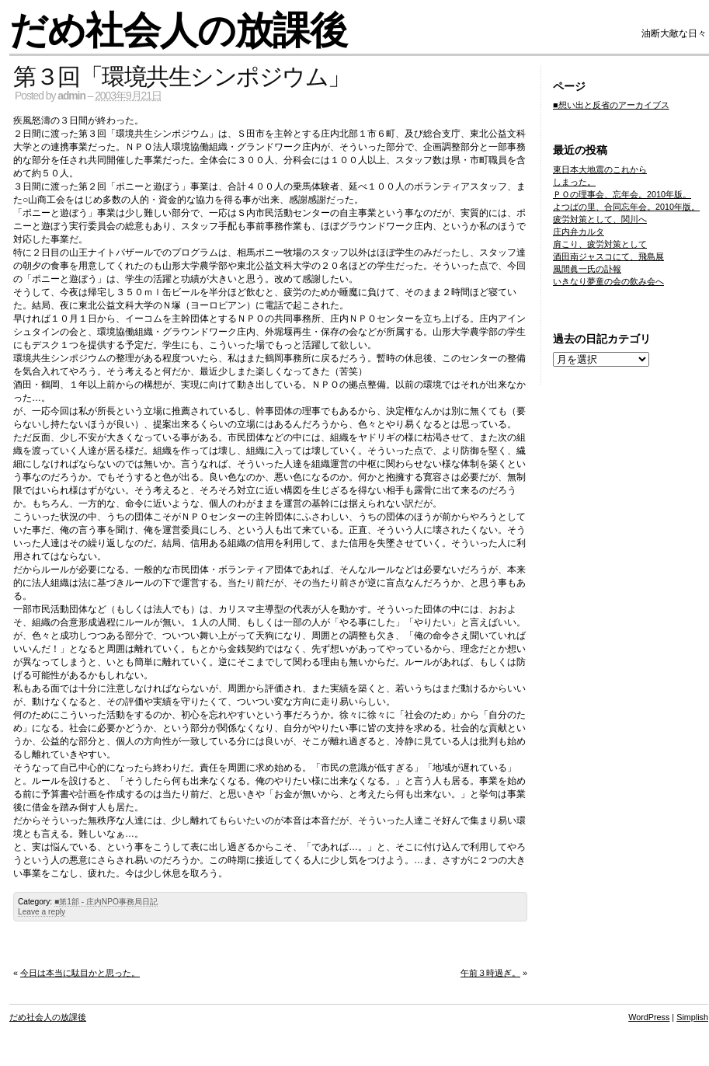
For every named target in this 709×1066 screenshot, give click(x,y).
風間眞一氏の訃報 (587, 268)
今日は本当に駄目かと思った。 (80, 972)
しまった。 (574, 181)
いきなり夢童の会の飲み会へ (608, 281)
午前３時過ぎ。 (490, 972)
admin (71, 96)
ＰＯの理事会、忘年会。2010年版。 (622, 194)
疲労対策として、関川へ (600, 219)
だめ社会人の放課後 (178, 30)
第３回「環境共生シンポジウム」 (181, 76)
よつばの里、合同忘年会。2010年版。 (626, 206)
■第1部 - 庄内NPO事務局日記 (106, 901)
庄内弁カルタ (578, 231)
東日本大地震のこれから (600, 169)
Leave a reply (41, 911)
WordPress (648, 1017)
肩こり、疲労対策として (600, 244)
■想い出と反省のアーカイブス (611, 105)
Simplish (692, 1017)
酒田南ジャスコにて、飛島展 (608, 256)
